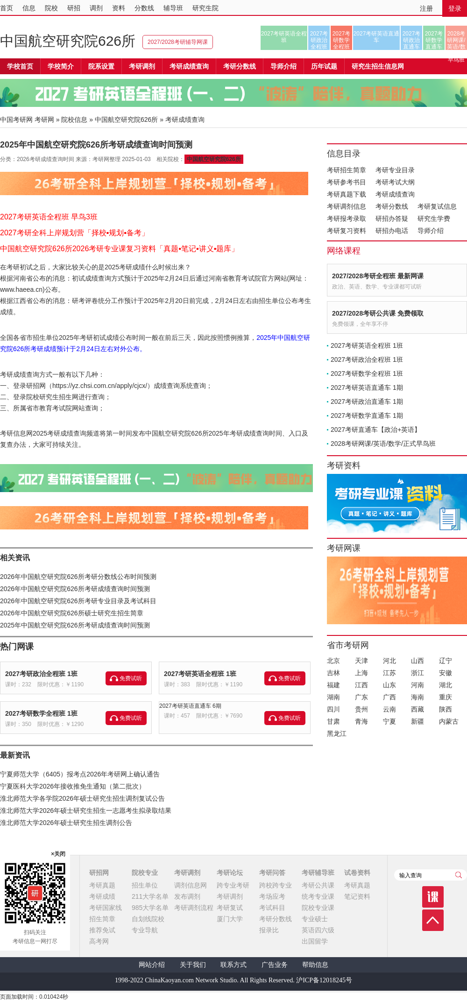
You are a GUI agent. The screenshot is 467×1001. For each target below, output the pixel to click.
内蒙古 (449, 721)
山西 (417, 660)
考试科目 (272, 907)
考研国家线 (105, 907)
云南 (389, 709)
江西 (361, 685)
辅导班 (173, 8)
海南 (417, 697)
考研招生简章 (346, 170)
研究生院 (205, 8)
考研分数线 (391, 206)
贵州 (361, 709)
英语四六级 (318, 930)
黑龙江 (337, 733)
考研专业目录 (395, 170)
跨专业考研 (233, 885)
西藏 (417, 709)
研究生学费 (433, 218)
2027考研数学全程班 (342, 40)
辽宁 (445, 660)
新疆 (417, 721)
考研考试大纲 (395, 182)
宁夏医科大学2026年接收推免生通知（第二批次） (72, 786)
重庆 (445, 697)
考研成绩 (102, 896)
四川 (333, 709)
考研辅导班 (318, 872)
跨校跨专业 (275, 885)
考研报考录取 (346, 218)
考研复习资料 (346, 230)
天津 (361, 660)
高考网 (99, 941)
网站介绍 (152, 964)
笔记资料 (357, 896)
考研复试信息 (437, 206)
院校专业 (145, 872)
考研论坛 (230, 872)
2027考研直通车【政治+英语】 (376, 429)
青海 (361, 721)
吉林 (333, 673)
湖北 (445, 685)
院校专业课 (318, 907)
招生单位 (145, 885)
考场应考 (272, 896)
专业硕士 (315, 919)
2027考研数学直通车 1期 (367, 415)
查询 (458, 875)
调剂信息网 (190, 885)
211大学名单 (150, 896)
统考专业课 (318, 896)
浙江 (417, 673)
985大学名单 (150, 907)
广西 (389, 697)
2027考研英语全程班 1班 (200, 673)
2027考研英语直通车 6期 (190, 706)
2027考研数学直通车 (434, 40)
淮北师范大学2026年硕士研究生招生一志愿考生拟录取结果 (85, 810)
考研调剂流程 (193, 907)
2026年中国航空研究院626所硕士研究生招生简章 (71, 613)
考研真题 (102, 885)
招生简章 (102, 919)
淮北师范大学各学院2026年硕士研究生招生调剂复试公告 (82, 798)
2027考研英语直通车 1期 (367, 387)
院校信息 (74, 119)
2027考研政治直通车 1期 (367, 401)
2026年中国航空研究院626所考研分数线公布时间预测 (78, 576)
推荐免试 (102, 930)
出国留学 (315, 941)
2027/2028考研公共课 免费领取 (378, 313)
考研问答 (272, 872)
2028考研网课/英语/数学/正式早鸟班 (456, 40)
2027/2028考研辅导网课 (178, 42)
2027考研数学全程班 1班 (41, 713)
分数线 (144, 8)
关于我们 (193, 964)
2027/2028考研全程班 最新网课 (378, 276)
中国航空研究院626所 (67, 41)
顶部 (433, 920)
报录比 (269, 930)
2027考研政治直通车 (412, 40)
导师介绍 (283, 66)
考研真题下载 (346, 194)
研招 (73, 8)
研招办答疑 (391, 218)
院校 (51, 8)
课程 (433, 897)
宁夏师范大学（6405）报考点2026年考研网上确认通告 (80, 774)
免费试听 (131, 678)
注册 (426, 8)
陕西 (445, 709)
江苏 (389, 673)
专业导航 (145, 930)
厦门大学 (230, 919)
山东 (389, 685)
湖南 (333, 697)
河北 (389, 660)
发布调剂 (187, 896)
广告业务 (275, 964)
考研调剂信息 (346, 206)
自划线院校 (148, 919)
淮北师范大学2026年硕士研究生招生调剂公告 (66, 822)
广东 (361, 697)
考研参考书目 (346, 182)
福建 (333, 685)
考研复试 (230, 907)
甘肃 (333, 721)
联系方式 (233, 964)
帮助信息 (315, 964)
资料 (118, 8)
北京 (333, 660)
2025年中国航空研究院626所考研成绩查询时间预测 (75, 625)
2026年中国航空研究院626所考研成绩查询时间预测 (75, 588)
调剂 (96, 8)
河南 (417, 685)
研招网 (99, 872)
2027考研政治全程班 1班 (41, 673)
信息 (28, 8)
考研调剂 (142, 66)
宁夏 (389, 721)
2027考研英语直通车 (377, 36)
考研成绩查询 (395, 194)
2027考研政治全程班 (319, 40)
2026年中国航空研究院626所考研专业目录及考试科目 (78, 601)
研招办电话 (391, 230)
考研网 (44, 119)
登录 (454, 8)
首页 (6, 8)
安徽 (445, 673)
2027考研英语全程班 (284, 36)
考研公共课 (318, 885)
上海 (361, 673)
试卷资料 (357, 872)
